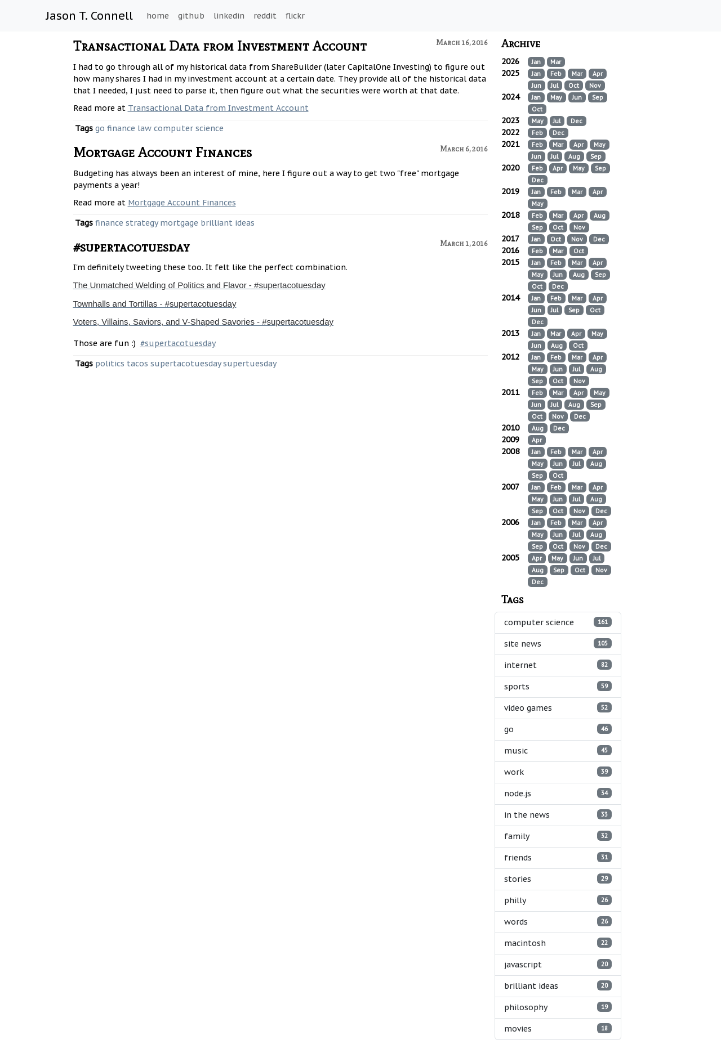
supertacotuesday (185, 363)
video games (558, 707)
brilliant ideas (228, 223)
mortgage (179, 223)
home (157, 16)
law (144, 128)
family (558, 836)
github (191, 16)
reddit (265, 16)
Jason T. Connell (89, 15)
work (558, 771)
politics (109, 363)
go (100, 128)
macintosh (558, 943)
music (558, 750)
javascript (558, 964)
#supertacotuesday (131, 247)
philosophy (558, 1007)
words (558, 921)
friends (558, 857)
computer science (189, 128)
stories (558, 878)
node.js (558, 793)
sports (558, 686)
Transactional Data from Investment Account (220, 46)
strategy (142, 223)
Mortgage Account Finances (162, 152)
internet (558, 665)
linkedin (228, 16)
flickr (295, 16)
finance (121, 128)
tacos (137, 363)
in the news (558, 814)
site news (558, 643)
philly (558, 900)
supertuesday (250, 363)
